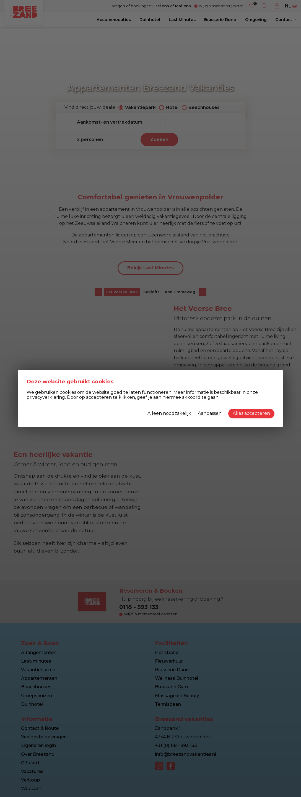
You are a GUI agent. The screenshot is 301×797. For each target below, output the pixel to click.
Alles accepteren (251, 413)
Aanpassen (210, 413)
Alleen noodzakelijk (169, 413)
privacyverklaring (46, 397)
